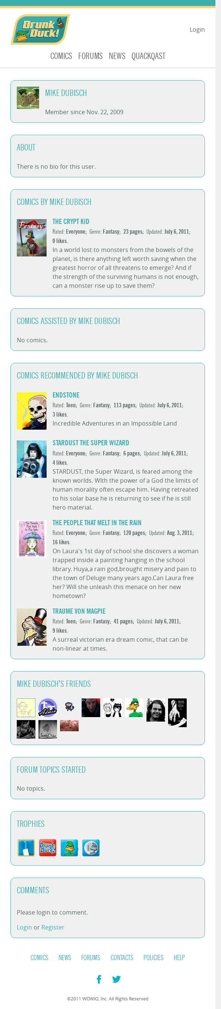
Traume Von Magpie (79, 611)
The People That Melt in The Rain (97, 522)
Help (179, 958)
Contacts (122, 958)
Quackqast (148, 56)
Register (52, 927)
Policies (153, 958)
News (117, 56)
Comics (61, 56)
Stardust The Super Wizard (91, 443)
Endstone (66, 395)
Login (197, 29)
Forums (90, 56)
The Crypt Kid (71, 221)
